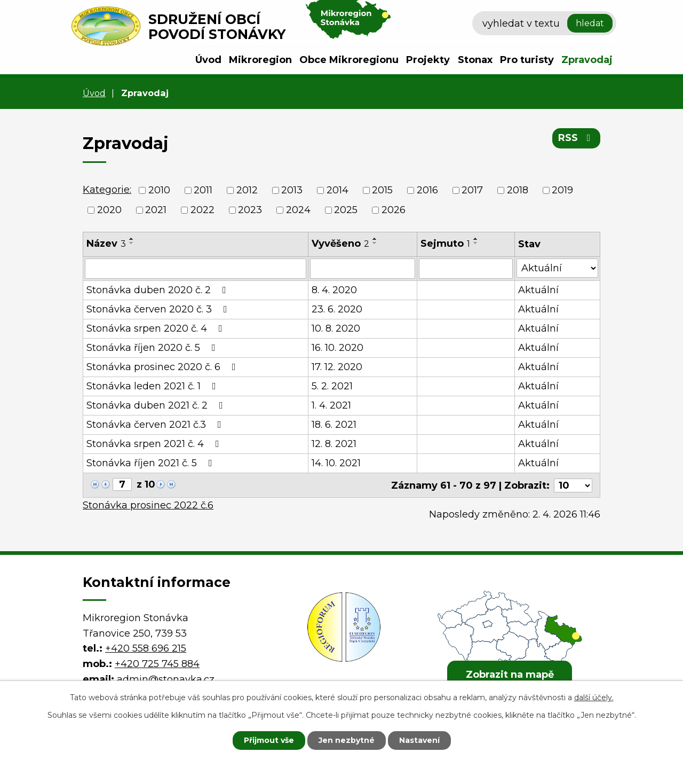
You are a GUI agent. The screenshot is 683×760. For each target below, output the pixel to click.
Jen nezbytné (347, 740)
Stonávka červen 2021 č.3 (156, 424)
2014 (337, 190)
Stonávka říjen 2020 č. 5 (153, 348)
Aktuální (538, 290)
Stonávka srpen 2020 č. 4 (156, 328)
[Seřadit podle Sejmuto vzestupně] (476, 239)
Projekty (428, 60)
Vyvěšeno (340, 243)
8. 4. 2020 (334, 290)
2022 (202, 210)
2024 (298, 210)
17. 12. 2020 (337, 367)
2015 (382, 190)
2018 (517, 190)
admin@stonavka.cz (166, 679)
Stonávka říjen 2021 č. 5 (151, 463)
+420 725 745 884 (157, 663)
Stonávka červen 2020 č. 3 (159, 309)
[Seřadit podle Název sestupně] (132, 243)
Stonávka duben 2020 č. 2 (158, 290)
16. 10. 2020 (337, 348)
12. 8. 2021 (334, 444)
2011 (203, 190)
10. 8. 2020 (336, 328)
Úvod (208, 60)
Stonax (475, 60)
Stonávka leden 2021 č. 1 (153, 386)
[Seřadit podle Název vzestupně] (132, 239)
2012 (247, 190)
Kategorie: (107, 189)
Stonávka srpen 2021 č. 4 (155, 444)
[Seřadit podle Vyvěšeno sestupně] (375, 243)
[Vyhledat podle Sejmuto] (466, 268)
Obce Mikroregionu (349, 60)
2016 (427, 190)
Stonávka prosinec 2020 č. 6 (163, 367)
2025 (346, 210)
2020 (109, 210)
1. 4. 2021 (331, 405)
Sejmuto (445, 243)
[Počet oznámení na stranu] (573, 485)
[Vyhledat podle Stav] (557, 267)
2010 (159, 190)
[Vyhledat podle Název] (195, 268)
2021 (155, 210)
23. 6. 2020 (337, 309)
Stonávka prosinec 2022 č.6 (148, 505)
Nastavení (419, 740)
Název (106, 243)
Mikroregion (260, 60)
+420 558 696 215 (145, 648)
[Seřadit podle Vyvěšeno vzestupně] (375, 239)
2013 (292, 190)
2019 (562, 190)
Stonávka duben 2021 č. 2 (156, 405)
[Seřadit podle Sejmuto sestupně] (476, 243)
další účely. (594, 697)
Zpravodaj (587, 60)
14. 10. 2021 (336, 463)
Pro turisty (527, 60)
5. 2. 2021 (332, 386)
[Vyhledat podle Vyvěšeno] (362, 268)
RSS (576, 138)
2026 (394, 210)
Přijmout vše (269, 740)
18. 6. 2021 (334, 424)
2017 (472, 190)
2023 (250, 210)
